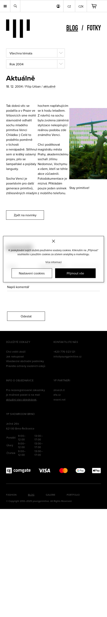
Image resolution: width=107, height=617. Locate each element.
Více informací (53, 262)
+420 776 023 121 (64, 351)
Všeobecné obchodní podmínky (25, 361)
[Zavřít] (53, 241)
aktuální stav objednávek (21, 399)
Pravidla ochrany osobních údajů (25, 366)
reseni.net (60, 399)
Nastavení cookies (32, 273)
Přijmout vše (75, 273)
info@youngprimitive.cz (68, 356)
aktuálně (49, 86)
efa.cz (57, 394)
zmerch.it (59, 390)
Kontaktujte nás (66, 342)
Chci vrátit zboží (16, 351)
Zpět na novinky (25, 215)
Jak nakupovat (15, 356)
